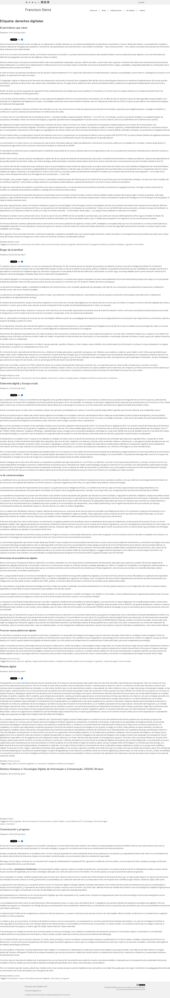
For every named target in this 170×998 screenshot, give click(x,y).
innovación (42, 763)
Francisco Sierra (45, 821)
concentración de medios (30, 244)
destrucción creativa (56, 378)
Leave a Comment (7, 824)
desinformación (83, 244)
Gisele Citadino (59, 821)
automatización (13, 244)
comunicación (26, 378)
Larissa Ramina (71, 821)
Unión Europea (125, 661)
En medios (130, 10)
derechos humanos (30, 821)
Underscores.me (64, 995)
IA (36, 763)
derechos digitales (68, 244)
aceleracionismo (13, 378)
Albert (23, 32)
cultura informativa (26, 978)
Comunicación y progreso (15, 829)
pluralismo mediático (115, 244)
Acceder (141, 2)
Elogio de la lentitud (11, 249)
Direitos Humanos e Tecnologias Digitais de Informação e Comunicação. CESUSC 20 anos (51, 769)
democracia (11, 661)
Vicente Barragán (100, 821)
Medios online (14, 242)
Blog (104, 10)
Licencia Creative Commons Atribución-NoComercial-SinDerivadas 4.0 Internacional (131, 988)
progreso (65, 978)
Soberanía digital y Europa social (19, 383)
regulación (98, 661)
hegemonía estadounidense (43, 661)
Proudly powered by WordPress (35, 995)
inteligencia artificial (98, 244)
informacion (56, 978)
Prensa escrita (14, 658)
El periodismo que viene (13, 27)
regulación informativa (134, 244)
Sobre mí (93, 10)
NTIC (81, 821)
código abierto (13, 763)
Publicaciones (116, 10)
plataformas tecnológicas (83, 661)
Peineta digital (8, 666)
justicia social (101, 378)
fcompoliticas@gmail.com (33, 991)
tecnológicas (69, 763)
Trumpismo (112, 378)
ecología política (71, 378)
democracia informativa (50, 244)
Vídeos (142, 10)
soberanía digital (111, 661)
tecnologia (88, 821)
